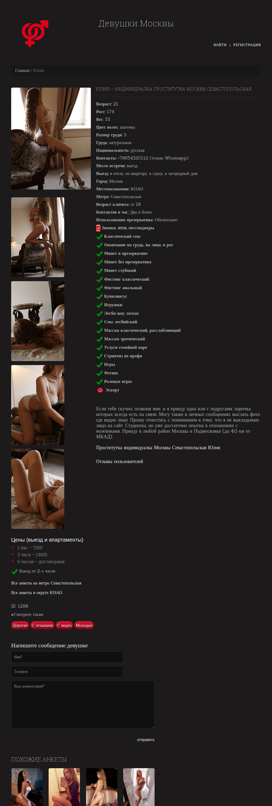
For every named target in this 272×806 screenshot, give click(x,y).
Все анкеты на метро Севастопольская (46, 583)
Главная (22, 70)
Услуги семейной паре (121, 347)
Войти (220, 44)
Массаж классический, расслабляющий (138, 330)
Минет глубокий (116, 270)
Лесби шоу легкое (117, 313)
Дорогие (20, 625)
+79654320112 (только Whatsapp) (153, 158)
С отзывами (42, 625)
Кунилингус (111, 296)
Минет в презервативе (122, 253)
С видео (64, 625)
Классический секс (118, 236)
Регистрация (247, 44)
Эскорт (107, 389)
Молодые (84, 625)
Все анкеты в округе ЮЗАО (36, 592)
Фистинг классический (122, 279)
